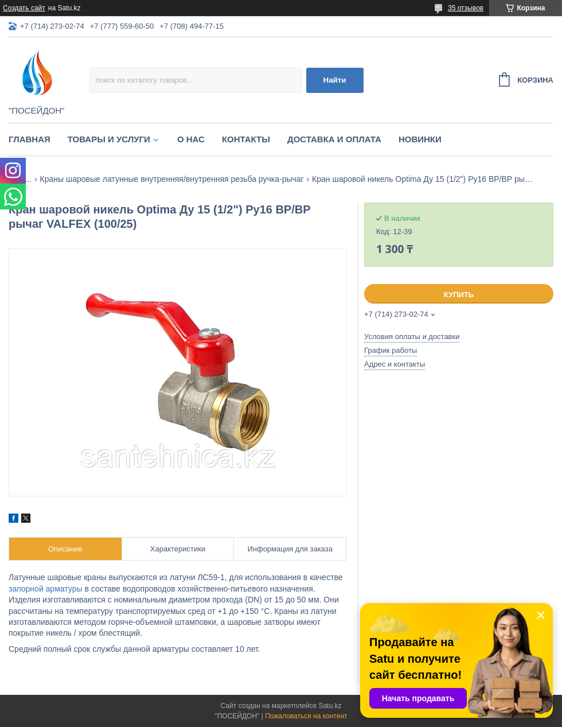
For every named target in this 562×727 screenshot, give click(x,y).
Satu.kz (329, 706)
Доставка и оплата (334, 139)
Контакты (246, 139)
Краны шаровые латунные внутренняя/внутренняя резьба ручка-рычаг (172, 179)
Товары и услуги (109, 139)
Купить (459, 294)
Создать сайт (24, 8)
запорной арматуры (46, 588)
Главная (29, 139)
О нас (191, 139)
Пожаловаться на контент (306, 716)
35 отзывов (465, 8)
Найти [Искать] (334, 80)
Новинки (420, 139)
